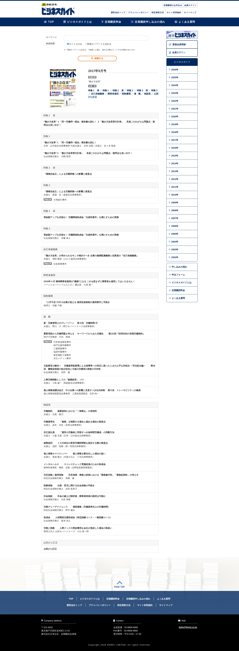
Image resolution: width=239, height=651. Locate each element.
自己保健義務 (97, 93)
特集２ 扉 (118, 90)
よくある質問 (185, 21)
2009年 (173, 202)
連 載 (137, 93)
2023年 (173, 93)
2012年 (173, 179)
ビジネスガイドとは (78, 21)
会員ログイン (190, 5)
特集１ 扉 (93, 90)
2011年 (173, 187)
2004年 (173, 241)
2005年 (173, 234)
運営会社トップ (118, 12)
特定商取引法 (158, 12)
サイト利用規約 (174, 12)
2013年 (173, 171)
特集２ (130, 90)
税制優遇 (126, 93)
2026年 (173, 69)
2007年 (173, 218)
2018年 (173, 132)
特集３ (154, 90)
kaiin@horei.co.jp (188, 627)
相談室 (147, 93)
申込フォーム (177, 274)
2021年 (173, 108)
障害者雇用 (113, 93)
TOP (49, 21)
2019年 (173, 124)
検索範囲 (50, 43)
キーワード (51, 37)
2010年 (173, 194)
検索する (97, 58)
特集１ (106, 90)
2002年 (173, 257)
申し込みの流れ (178, 267)
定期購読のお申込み (173, 5)
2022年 (173, 101)
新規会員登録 (177, 44)
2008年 (173, 210)
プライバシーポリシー (138, 12)
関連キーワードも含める (98, 44)
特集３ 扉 (142, 90)
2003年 (173, 249)
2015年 (173, 155)
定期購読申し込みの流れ (148, 21)
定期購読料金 (111, 21)
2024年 (173, 85)
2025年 (173, 77)
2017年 (173, 140)
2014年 (173, 163)
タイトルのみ (74, 44)
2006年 (173, 226)
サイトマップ (190, 12)
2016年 (173, 148)
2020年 (173, 116)
